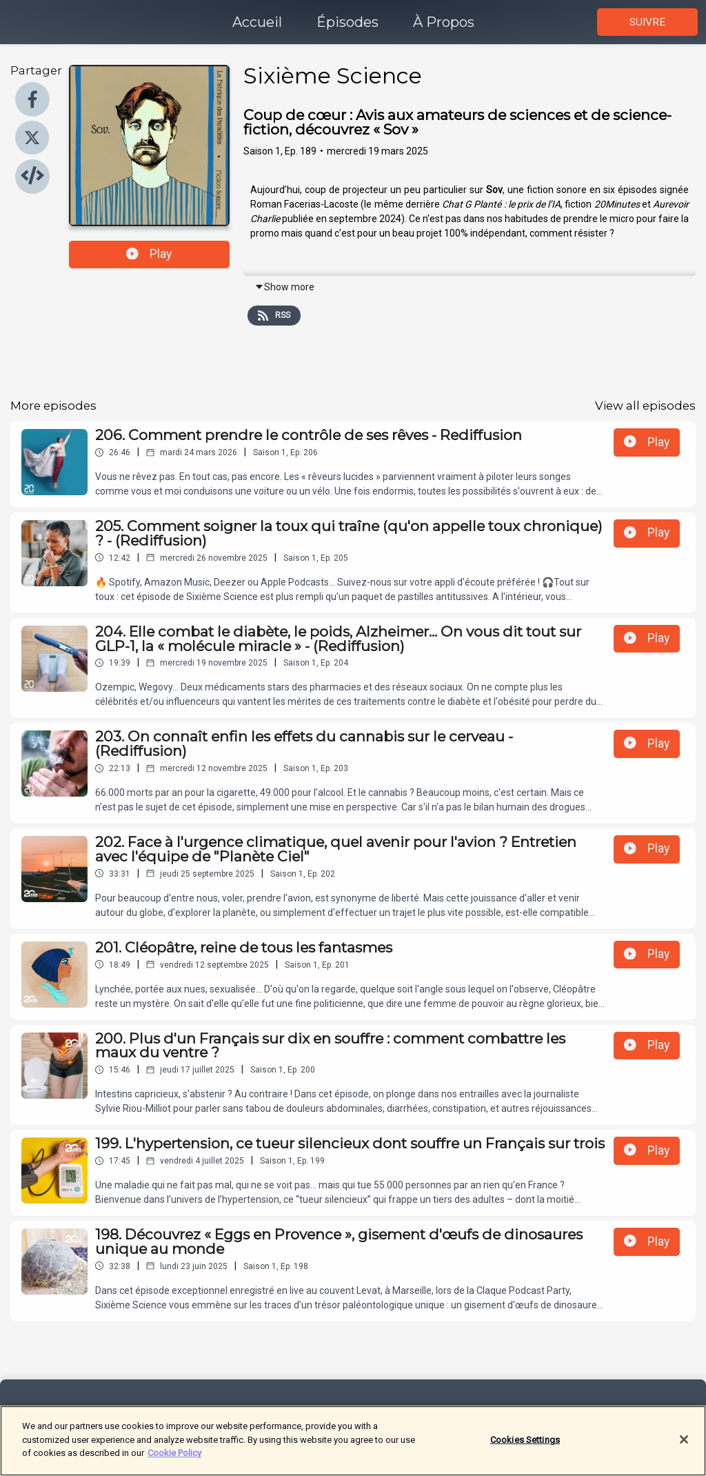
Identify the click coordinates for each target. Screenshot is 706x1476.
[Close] (684, 1445)
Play (149, 254)
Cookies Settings (525, 1446)
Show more (284, 286)
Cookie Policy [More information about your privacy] (174, 1460)
